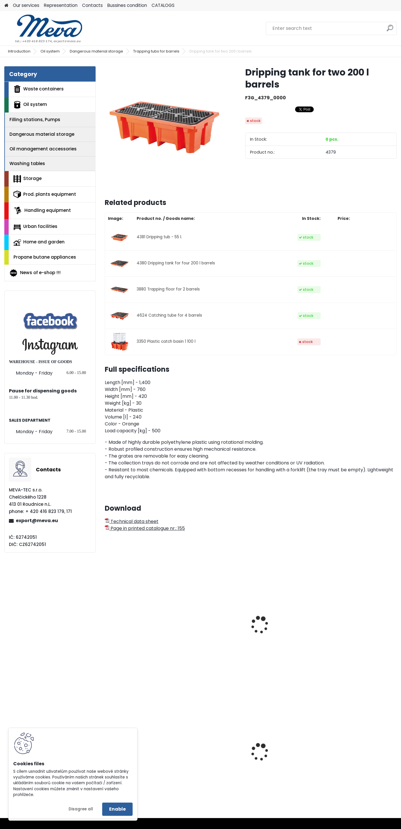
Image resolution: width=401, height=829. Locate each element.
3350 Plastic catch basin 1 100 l (166, 341)
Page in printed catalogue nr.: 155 (145, 528)
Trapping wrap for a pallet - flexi (138, 640)
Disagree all (81, 809)
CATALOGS (163, 5)
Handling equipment (42, 210)
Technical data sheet (131, 521)
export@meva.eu (37, 520)
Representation (61, 5)
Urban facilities (35, 226)
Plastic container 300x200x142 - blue (352, 763)
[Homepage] (6, 5)
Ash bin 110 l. (270, 762)
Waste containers (38, 89)
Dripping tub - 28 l (277, 638)
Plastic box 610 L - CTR (133, 753)
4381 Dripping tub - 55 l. (159, 237)
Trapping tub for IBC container (205, 640)
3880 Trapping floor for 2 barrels (168, 289)
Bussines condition (127, 5)
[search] (390, 30)
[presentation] (107, 618)
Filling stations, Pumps (34, 120)
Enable (117, 809)
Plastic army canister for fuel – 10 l (211, 763)
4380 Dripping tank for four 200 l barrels (176, 263)
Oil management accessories (43, 149)
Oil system (50, 51)
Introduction (19, 51)
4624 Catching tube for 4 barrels (169, 315)
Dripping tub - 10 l (350, 638)
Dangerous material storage (96, 51)
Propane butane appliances (44, 257)
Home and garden (39, 242)
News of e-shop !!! (35, 273)
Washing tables (27, 163)
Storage (27, 179)
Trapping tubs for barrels (156, 51)
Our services (26, 5)
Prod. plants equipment (44, 194)
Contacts (92, 5)
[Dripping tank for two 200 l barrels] (166, 127)
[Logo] (43, 28)
